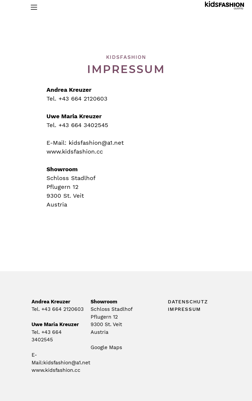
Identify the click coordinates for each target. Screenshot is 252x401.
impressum (184, 309)
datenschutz (188, 301)
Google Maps (106, 347)
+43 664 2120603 (62, 309)
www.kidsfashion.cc (74, 151)
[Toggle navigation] (34, 7)
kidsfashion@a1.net (96, 142)
